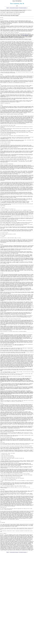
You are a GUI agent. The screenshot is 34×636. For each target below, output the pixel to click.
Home (7, 7)
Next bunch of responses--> (23, 7)
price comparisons (25, 37)
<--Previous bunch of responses (13, 7)
